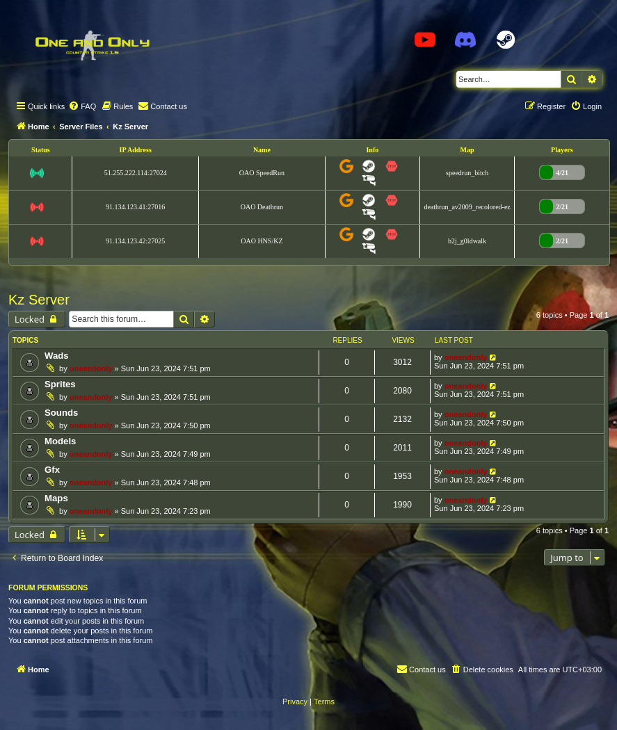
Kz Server (39, 299)
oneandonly (91, 368)
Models (60, 441)
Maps (56, 498)
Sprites (60, 384)
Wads (57, 355)
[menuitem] (82, 106)
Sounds (61, 412)
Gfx (52, 469)
